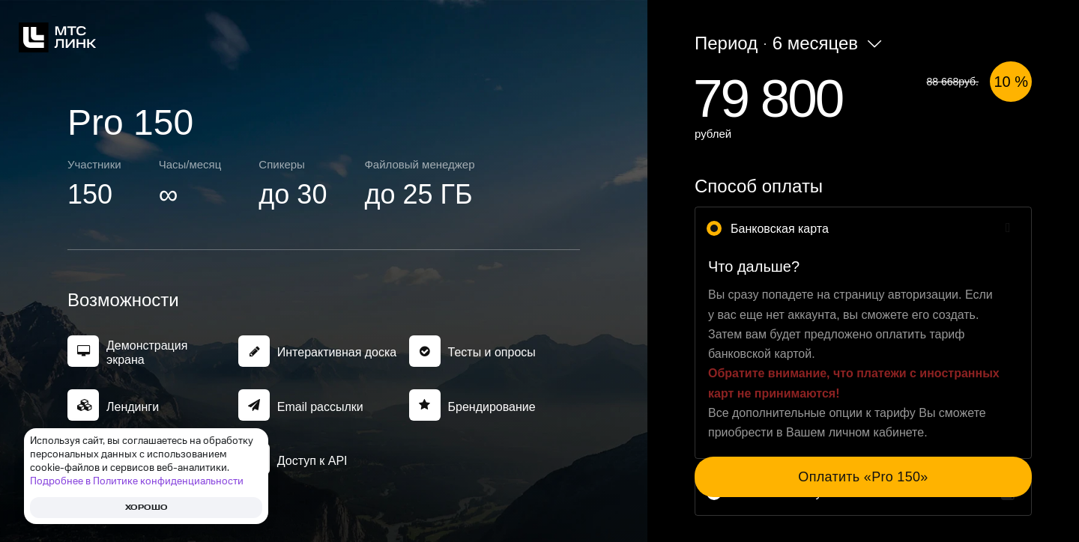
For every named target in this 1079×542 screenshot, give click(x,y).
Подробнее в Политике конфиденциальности (137, 481)
